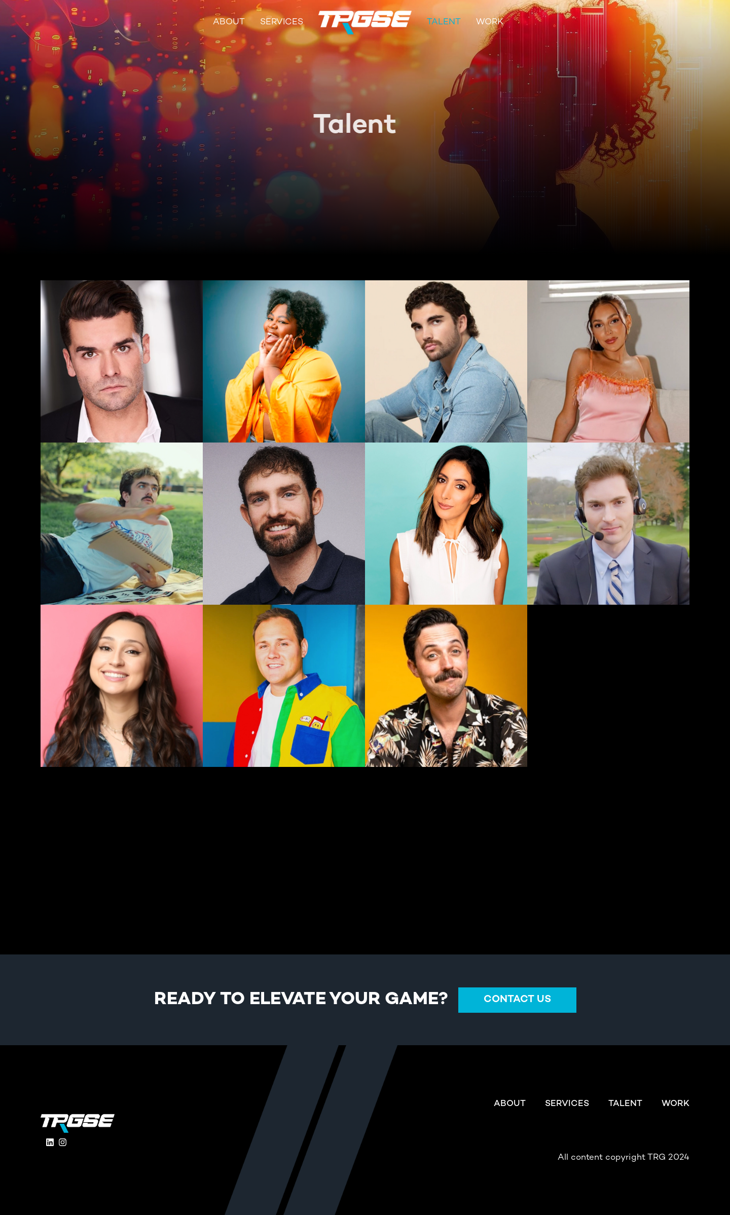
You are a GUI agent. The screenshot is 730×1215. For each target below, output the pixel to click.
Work (489, 22)
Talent (444, 22)
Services (281, 22)
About (229, 22)
